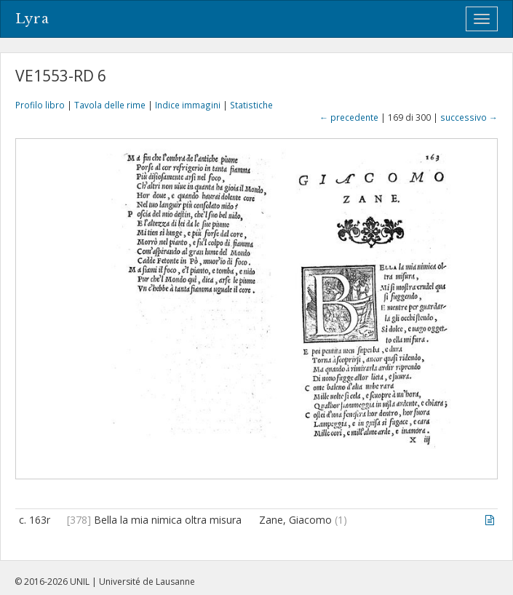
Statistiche (251, 105)
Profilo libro (40, 105)
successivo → (469, 117)
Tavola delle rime (110, 105)
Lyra (32, 19)
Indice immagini (187, 105)
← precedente (348, 117)
